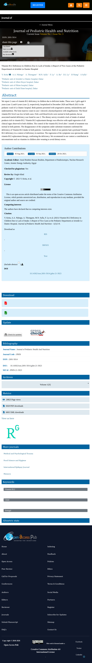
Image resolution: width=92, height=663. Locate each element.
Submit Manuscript (10, 622)
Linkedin (79, 655)
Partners (51, 600)
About (4, 554)
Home (4, 546)
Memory (7, 474)
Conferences (7, 584)
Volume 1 (45, 384)
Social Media (52, 592)
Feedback (51, 554)
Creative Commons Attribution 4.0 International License (45, 650)
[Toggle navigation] (86, 5)
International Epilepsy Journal (16, 467)
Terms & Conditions (55, 584)
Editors (5, 600)
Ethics (50, 569)
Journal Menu (46, 25)
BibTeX (45, 245)
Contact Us (52, 629)
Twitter (78, 648)
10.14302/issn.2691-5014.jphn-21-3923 (45, 273)
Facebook (79, 642)
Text (45, 256)
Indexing (51, 546)
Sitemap (50, 622)
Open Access (7, 561)
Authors (5, 592)
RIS (45, 234)
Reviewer (6, 607)
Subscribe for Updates (56, 614)
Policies (50, 561)
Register (38, 5)
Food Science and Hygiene (15, 460)
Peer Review (7, 569)
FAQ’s (4, 629)
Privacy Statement (55, 576)
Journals (5, 614)
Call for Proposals (9, 576)
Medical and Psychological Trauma (18, 453)
